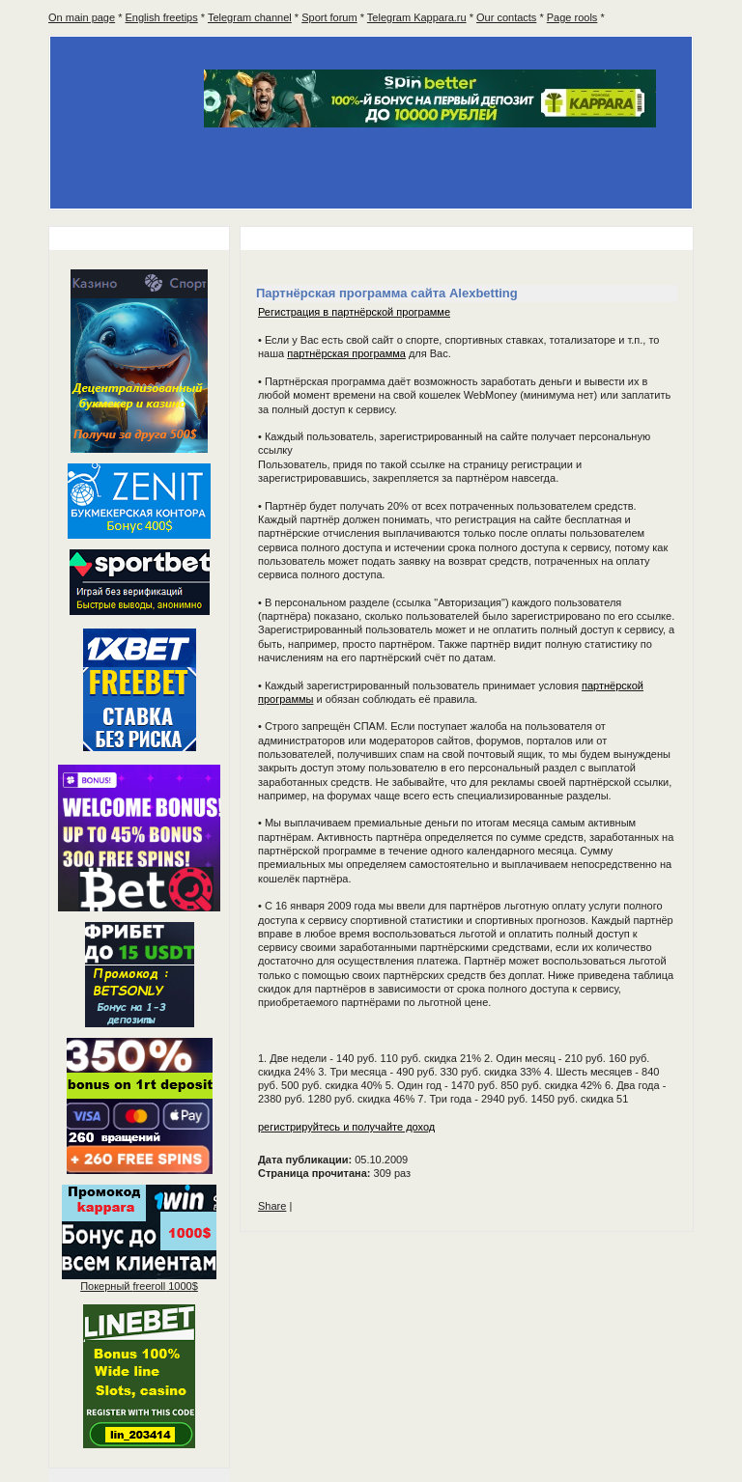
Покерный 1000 (139, 1286)
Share (272, 1206)
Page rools (572, 17)
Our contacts (506, 17)
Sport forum (329, 17)
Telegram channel (250, 17)
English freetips (162, 17)
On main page (81, 17)
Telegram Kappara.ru (417, 17)
